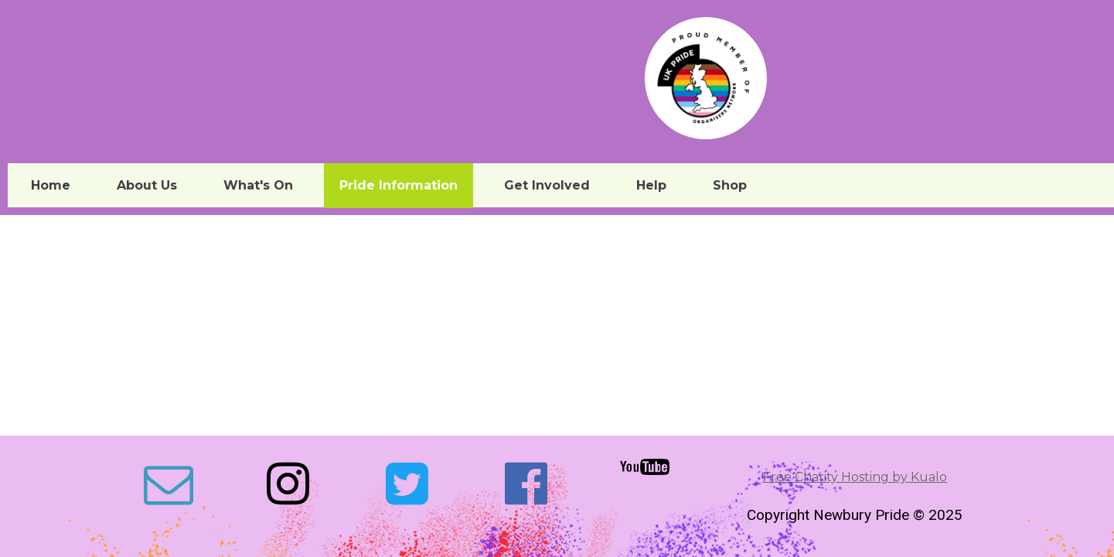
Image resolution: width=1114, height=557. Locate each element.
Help (651, 185)
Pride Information (398, 185)
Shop (730, 185)
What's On (258, 185)
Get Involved (547, 185)
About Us (147, 185)
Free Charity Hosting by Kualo (855, 477)
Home (50, 185)
